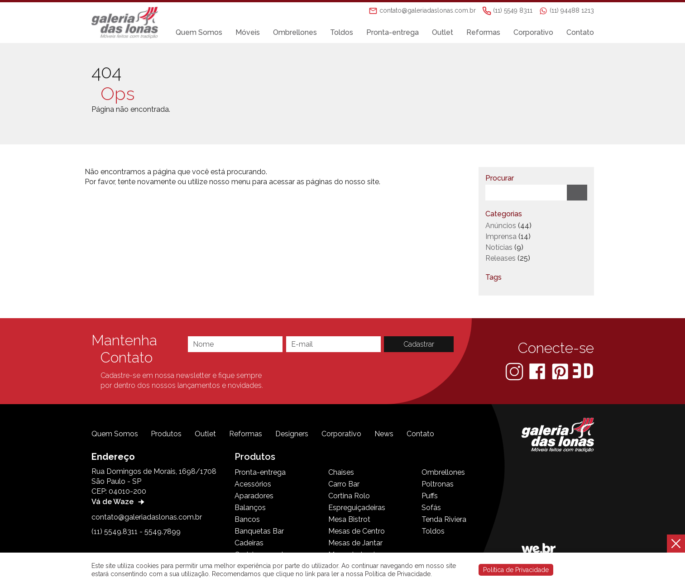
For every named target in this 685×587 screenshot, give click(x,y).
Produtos (166, 434)
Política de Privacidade (516, 569)
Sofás (431, 507)
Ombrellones (295, 32)
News (383, 434)
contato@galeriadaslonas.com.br (146, 517)
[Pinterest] (561, 371)
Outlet (442, 32)
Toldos (341, 32)
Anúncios (500, 225)
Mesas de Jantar (355, 543)
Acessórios (253, 484)
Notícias (499, 247)
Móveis (247, 32)
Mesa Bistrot (349, 519)
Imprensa (501, 236)
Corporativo (533, 32)
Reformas (483, 32)
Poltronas (438, 484)
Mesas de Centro (356, 531)
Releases (500, 258)
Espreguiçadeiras (356, 507)
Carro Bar (343, 484)
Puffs (430, 496)
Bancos (247, 519)
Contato (580, 32)
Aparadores (254, 496)
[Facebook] (538, 371)
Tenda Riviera (444, 519)
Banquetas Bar (259, 531)
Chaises (341, 472)
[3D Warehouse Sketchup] (583, 371)
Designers (291, 434)
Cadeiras (249, 543)
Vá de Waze (119, 501)
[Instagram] (515, 371)
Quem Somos (199, 32)
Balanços (250, 507)
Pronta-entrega (392, 32)
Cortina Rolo (349, 496)
